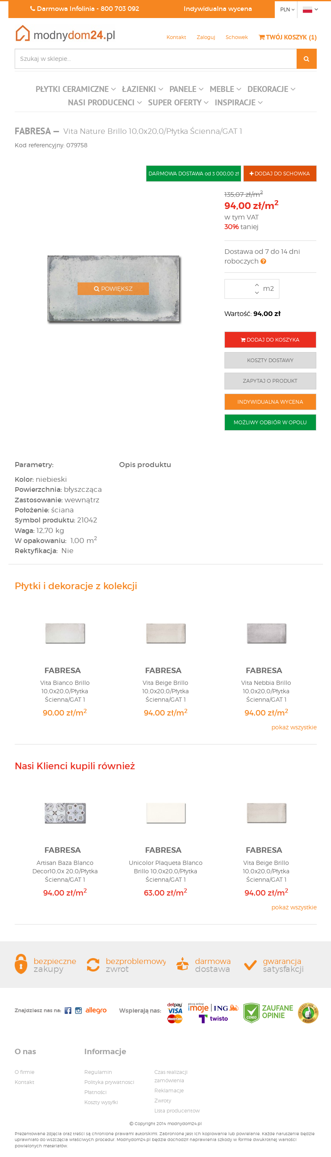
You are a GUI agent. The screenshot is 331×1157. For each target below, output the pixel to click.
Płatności (95, 1092)
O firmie (24, 1072)
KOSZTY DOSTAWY (270, 360)
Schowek (237, 37)
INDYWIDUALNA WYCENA (270, 402)
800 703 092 (120, 9)
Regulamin (98, 1072)
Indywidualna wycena (218, 9)
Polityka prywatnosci (109, 1082)
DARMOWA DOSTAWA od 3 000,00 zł (194, 173)
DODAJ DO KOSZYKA (270, 340)
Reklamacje (169, 1090)
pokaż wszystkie (294, 727)
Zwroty (162, 1100)
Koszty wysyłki (101, 1102)
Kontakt (176, 37)
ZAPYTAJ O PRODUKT (270, 381)
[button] (76, 91)
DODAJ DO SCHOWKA (280, 173)
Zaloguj (206, 37)
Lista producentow (177, 1110)
